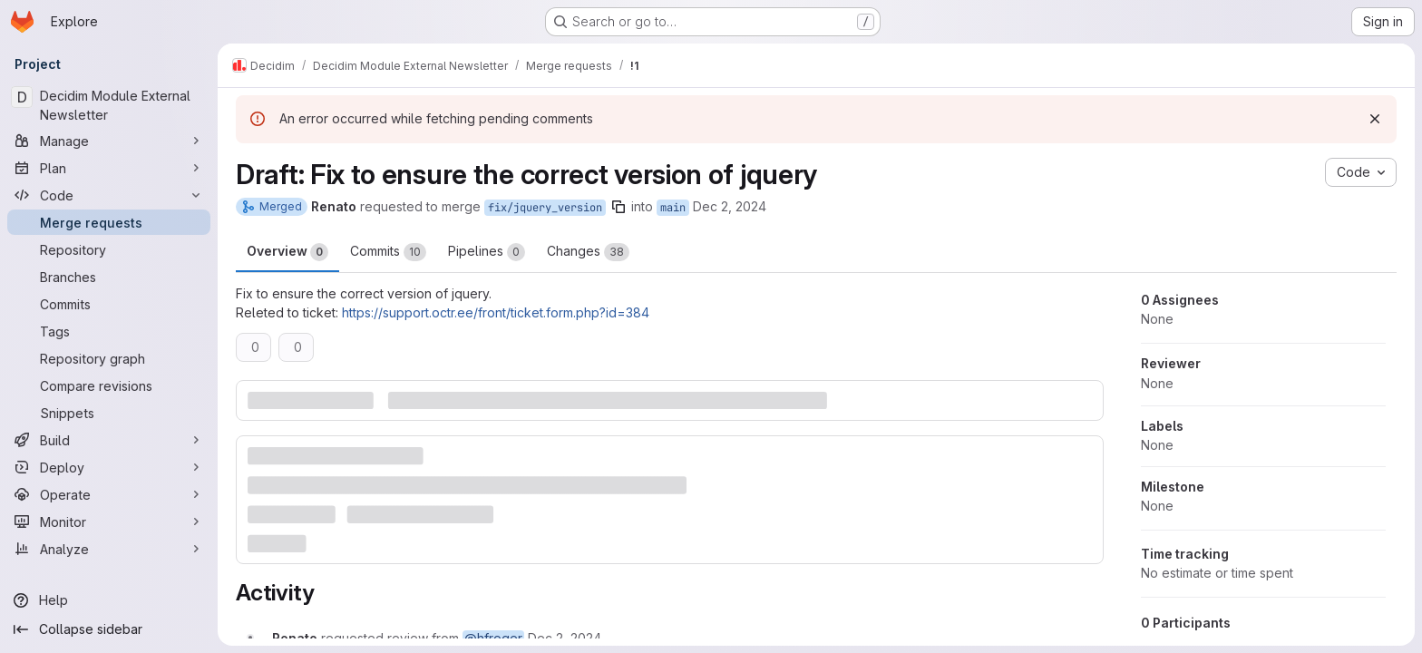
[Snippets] (108, 412)
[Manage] (108, 140)
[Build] (108, 440)
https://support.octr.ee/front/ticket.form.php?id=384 (495, 312)
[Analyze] (108, 548)
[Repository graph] (108, 358)
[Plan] (108, 167)
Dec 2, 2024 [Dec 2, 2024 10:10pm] (729, 206)
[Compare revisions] (108, 385)
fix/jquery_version (545, 207)
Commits (388, 252)
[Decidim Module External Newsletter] (108, 105)
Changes (588, 252)
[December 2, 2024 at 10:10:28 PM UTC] (564, 638)
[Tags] (108, 331)
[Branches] (108, 276)
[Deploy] (108, 467)
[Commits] (108, 304)
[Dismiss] (1375, 119)
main (673, 207)
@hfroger (493, 638)
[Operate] (108, 494)
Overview (287, 252)
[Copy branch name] (618, 207)
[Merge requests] (108, 222)
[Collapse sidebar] (108, 629)
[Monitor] (108, 521)
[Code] (108, 195)
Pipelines (486, 252)
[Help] (108, 600)
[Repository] (108, 249)
